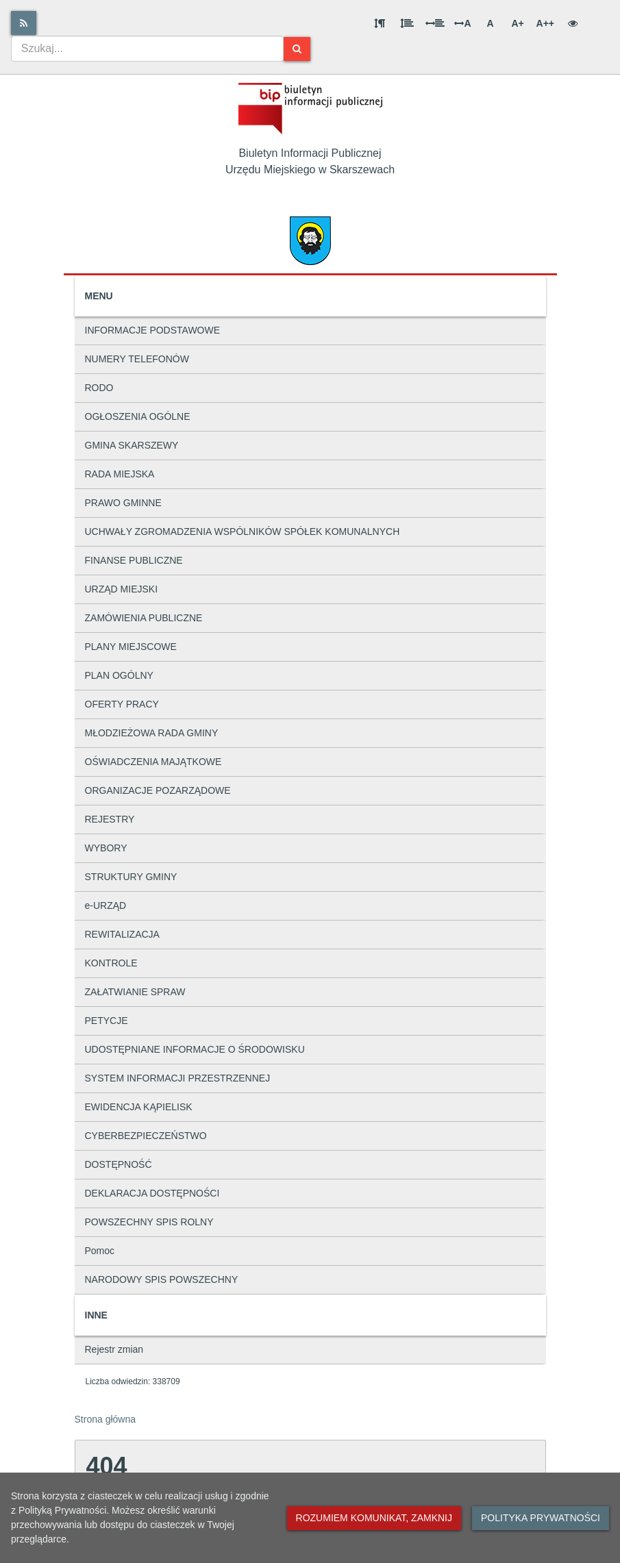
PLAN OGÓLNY (119, 675)
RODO (99, 387)
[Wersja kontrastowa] (572, 23)
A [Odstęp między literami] (462, 23)
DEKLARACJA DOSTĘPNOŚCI (152, 1193)
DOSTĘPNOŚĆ (118, 1164)
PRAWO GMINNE (123, 502)
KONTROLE (111, 963)
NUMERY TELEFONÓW (137, 358)
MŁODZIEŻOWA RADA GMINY (152, 732)
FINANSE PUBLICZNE (134, 560)
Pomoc (100, 1250)
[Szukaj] (297, 49)
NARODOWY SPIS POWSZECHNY (161, 1279)
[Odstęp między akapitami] (379, 23)
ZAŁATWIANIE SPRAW (135, 991)
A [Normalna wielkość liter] (489, 23)
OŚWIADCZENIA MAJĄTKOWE (153, 761)
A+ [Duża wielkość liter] (517, 23)
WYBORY (106, 847)
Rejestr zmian (114, 1349)
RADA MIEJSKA (120, 473)
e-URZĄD (106, 905)
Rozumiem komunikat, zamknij (374, 1517)
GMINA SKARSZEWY (132, 445)
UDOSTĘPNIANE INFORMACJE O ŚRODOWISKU (195, 1049)
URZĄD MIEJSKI (121, 589)
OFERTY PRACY (122, 704)
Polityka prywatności (540, 1517)
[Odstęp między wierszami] (407, 23)
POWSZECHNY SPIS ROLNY (149, 1221)
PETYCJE (106, 1020)
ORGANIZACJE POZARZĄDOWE (158, 790)
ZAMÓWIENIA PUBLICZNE (144, 617)
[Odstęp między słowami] (435, 23)
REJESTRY (110, 819)
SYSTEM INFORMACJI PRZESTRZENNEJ (178, 1078)
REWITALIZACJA (122, 934)
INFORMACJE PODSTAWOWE (153, 330)
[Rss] (23, 23)
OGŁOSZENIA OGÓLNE (137, 416)
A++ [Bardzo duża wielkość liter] (545, 23)
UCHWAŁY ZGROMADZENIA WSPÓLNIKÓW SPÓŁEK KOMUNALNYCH (242, 531)
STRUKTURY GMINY (131, 876)
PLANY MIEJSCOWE (131, 646)
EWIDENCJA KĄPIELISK (139, 1106)
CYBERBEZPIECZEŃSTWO (146, 1135)
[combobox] (147, 48)
